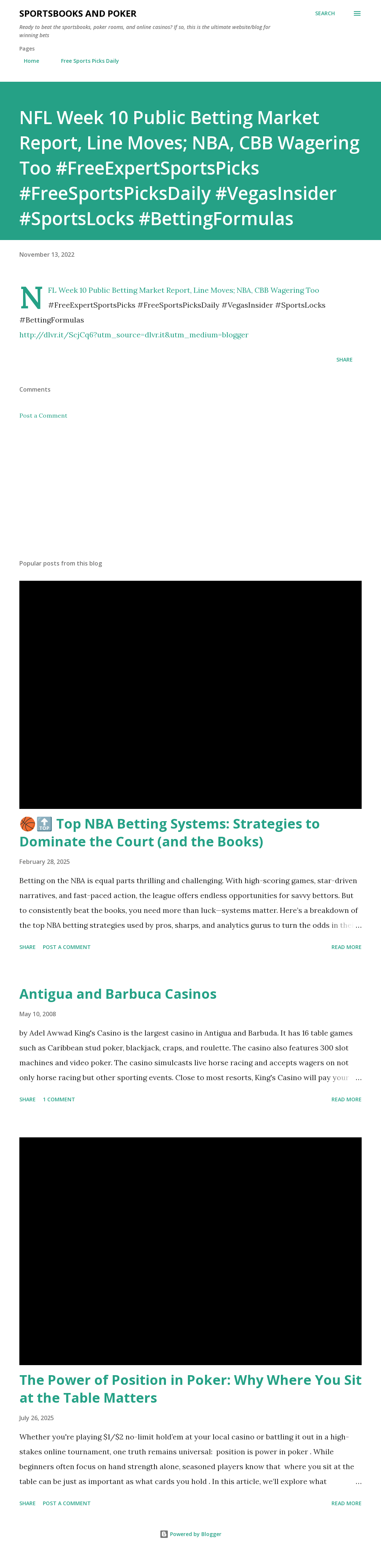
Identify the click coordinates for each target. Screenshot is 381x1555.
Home (27, 60)
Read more (347, 946)
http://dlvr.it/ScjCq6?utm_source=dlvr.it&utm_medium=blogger (134, 334)
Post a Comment (43, 415)
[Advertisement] (190, 495)
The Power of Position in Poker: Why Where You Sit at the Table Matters (190, 1389)
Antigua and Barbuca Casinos (118, 994)
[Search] (325, 13)
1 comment (59, 1099)
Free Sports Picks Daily (86, 60)
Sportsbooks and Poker (78, 13)
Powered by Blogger (190, 1534)
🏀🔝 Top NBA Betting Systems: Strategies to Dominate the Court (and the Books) (169, 832)
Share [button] (344, 359)
